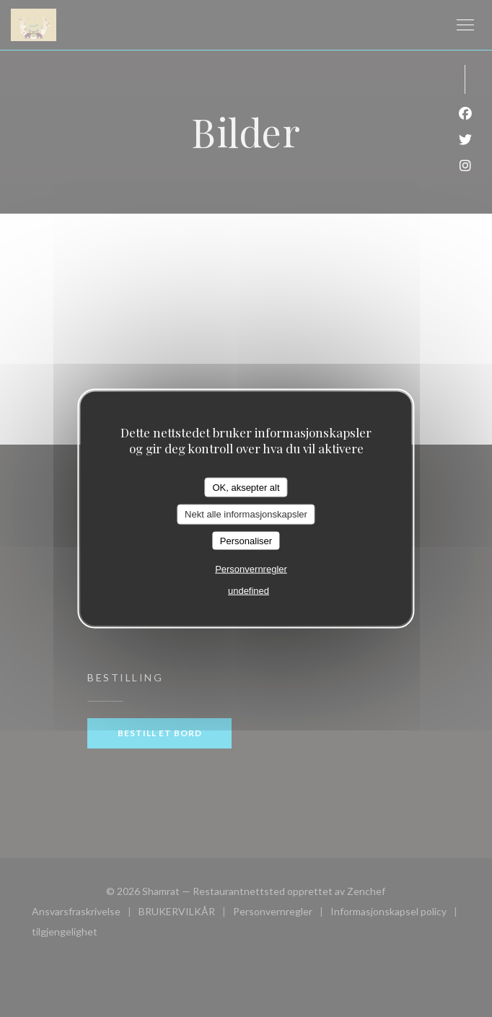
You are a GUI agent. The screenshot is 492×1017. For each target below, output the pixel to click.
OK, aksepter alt (245, 486)
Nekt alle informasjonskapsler (246, 514)
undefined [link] (248, 590)
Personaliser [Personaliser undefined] (246, 540)
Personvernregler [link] (251, 569)
